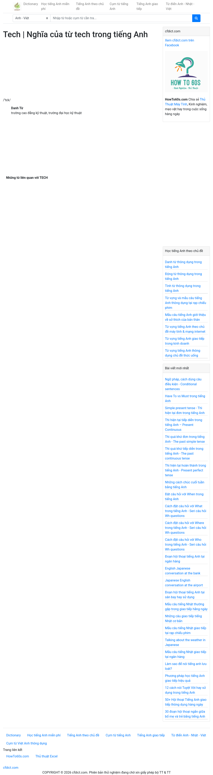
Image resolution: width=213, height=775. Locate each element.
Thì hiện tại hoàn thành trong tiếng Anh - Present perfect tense (185, 470)
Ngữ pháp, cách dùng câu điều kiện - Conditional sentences (183, 384)
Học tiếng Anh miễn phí (55, 6)
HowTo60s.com (17, 756)
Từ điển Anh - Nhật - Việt (180, 6)
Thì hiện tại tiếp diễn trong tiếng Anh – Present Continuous (183, 425)
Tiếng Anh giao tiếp (147, 6)
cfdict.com (10, 768)
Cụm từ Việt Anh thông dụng (26, 743)
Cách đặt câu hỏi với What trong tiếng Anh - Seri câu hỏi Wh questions (185, 511)
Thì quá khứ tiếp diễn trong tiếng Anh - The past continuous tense (184, 453)
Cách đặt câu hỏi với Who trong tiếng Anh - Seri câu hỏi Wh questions (185, 544)
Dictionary (30, 4)
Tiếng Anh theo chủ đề (90, 6)
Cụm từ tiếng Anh (119, 6)
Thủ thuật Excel (46, 756)
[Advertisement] (80, 69)
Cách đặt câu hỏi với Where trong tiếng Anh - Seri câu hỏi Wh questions (185, 528)
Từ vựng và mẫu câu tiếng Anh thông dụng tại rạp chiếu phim (185, 303)
